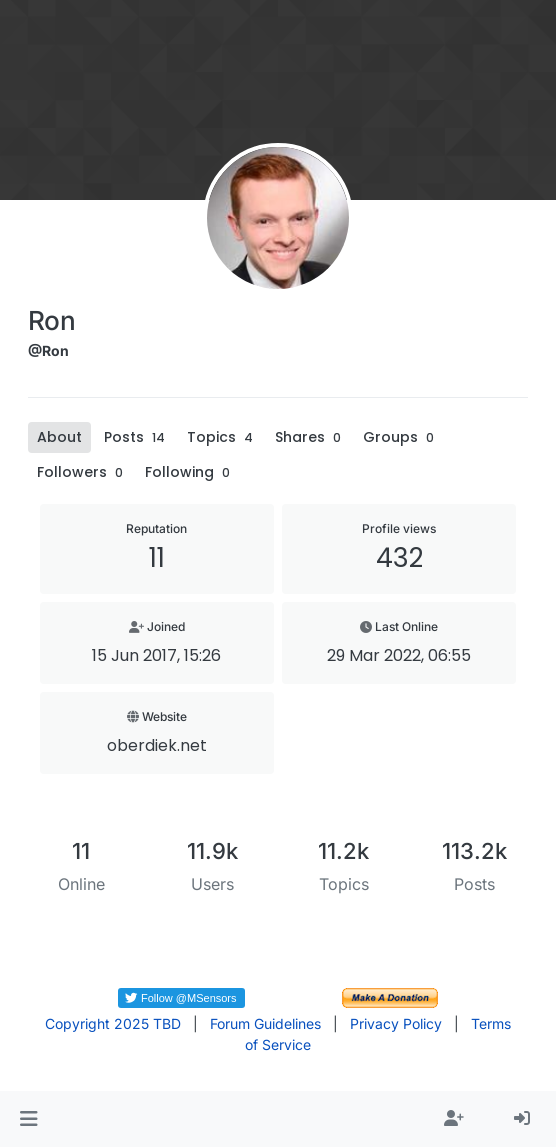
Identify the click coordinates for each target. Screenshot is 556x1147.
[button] (28, 1119)
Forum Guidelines (265, 1023)
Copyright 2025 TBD (113, 1023)
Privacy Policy (396, 1023)
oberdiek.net (157, 745)
